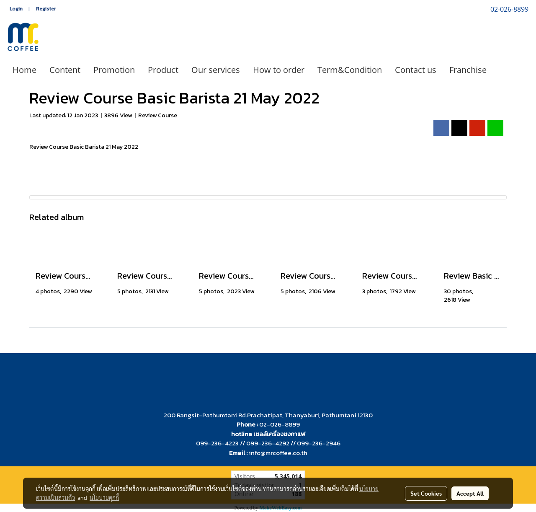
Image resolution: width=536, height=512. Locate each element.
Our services (215, 69)
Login (16, 9)
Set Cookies (426, 493)
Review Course (157, 115)
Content (64, 69)
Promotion (114, 69)
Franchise (468, 69)
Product (163, 69)
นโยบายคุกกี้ (104, 497)
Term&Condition (349, 69)
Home (24, 69)
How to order (278, 69)
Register (46, 9)
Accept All (470, 493)
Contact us (415, 69)
